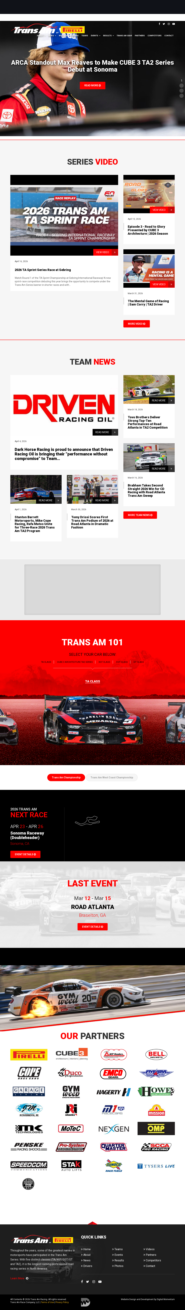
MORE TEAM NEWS (140, 515)
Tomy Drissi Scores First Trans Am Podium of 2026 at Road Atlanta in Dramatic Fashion (92, 522)
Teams (84, 36)
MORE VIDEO (136, 323)
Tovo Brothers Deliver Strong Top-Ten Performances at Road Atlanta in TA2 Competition (148, 422)
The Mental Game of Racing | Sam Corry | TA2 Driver (148, 302)
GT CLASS (139, 662)
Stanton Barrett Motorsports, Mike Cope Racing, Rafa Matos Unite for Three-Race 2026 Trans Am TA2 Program (35, 524)
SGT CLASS (122, 662)
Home (86, 1249)
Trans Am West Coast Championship (111, 777)
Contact (168, 36)
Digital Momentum (85, 1302)
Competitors (155, 36)
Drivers (75, 36)
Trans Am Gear (124, 36)
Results (107, 36)
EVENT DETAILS (25, 854)
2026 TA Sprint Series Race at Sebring (43, 270)
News (51, 36)
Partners (140, 36)
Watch (62, 36)
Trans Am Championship (66, 777)
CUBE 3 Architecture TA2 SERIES (75, 662)
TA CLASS (46, 662)
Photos (117, 1266)
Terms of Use (47, 1302)
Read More (92, 85)
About (40, 36)
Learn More (19, 1278)
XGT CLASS (104, 662)
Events (94, 36)
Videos (149, 1249)
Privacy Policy (62, 1302)
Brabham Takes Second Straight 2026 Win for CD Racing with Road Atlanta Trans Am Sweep (146, 490)
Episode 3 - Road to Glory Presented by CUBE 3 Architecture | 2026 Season (148, 230)
